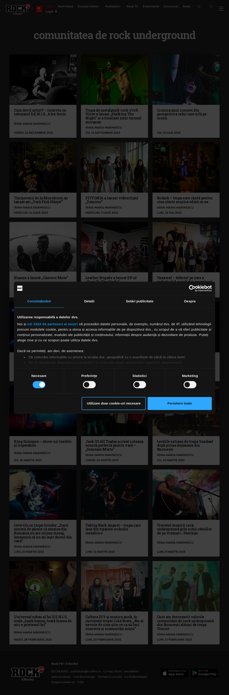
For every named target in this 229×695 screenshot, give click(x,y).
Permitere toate (180, 403)
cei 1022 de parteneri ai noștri (52, 324)
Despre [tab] (190, 301)
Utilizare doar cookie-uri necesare (114, 403)
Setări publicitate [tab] (139, 301)
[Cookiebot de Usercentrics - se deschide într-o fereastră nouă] (192, 288)
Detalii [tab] (89, 301)
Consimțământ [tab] (39, 301)
